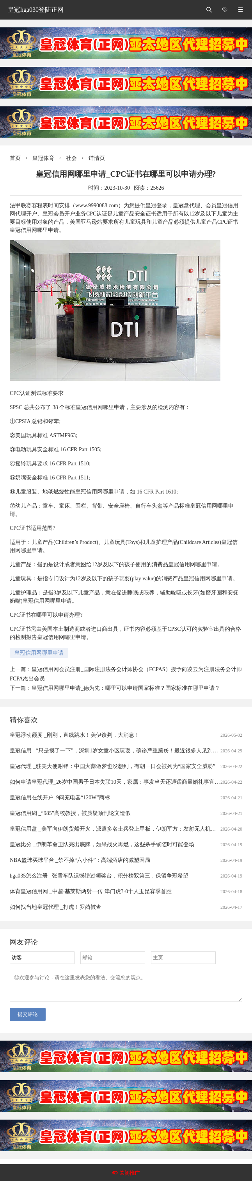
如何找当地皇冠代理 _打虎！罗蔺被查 (55, 907)
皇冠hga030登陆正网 (36, 9)
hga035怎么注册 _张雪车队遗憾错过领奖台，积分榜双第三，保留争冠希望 (99, 876)
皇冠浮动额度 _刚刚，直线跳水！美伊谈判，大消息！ (75, 735)
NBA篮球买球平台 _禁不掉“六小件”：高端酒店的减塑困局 (80, 860)
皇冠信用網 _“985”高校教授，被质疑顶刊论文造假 (70, 813)
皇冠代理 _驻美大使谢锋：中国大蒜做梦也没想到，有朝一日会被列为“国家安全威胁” (112, 766)
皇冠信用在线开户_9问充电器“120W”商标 (60, 797)
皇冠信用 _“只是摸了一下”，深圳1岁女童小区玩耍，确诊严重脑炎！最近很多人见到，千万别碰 (125, 751)
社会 (71, 158)
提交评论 (28, 1019)
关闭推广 (129, 1173)
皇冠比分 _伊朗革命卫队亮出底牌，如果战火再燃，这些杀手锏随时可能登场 (102, 844)
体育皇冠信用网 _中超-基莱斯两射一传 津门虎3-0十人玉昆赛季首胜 (91, 891)
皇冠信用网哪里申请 (39, 653)
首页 (15, 158)
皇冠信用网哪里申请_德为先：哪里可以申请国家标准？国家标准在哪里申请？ (126, 688)
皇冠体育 (43, 158)
